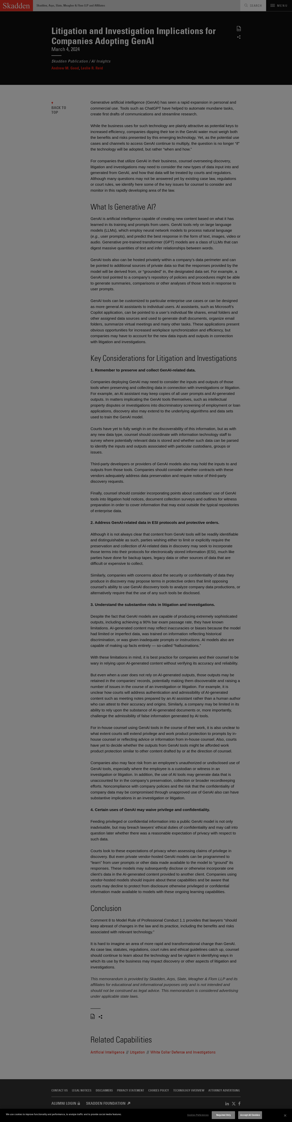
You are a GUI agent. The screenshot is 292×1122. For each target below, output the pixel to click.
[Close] (285, 1115)
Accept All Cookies (250, 1114)
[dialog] (146, 1115)
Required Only (223, 1114)
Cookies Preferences (198, 1114)
